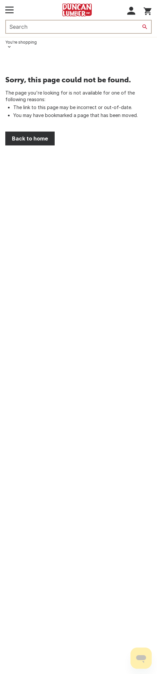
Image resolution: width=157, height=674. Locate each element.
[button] (131, 11)
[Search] (145, 27)
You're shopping (21, 42)
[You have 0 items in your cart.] (147, 10)
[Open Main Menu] (9, 10)
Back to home (30, 138)
